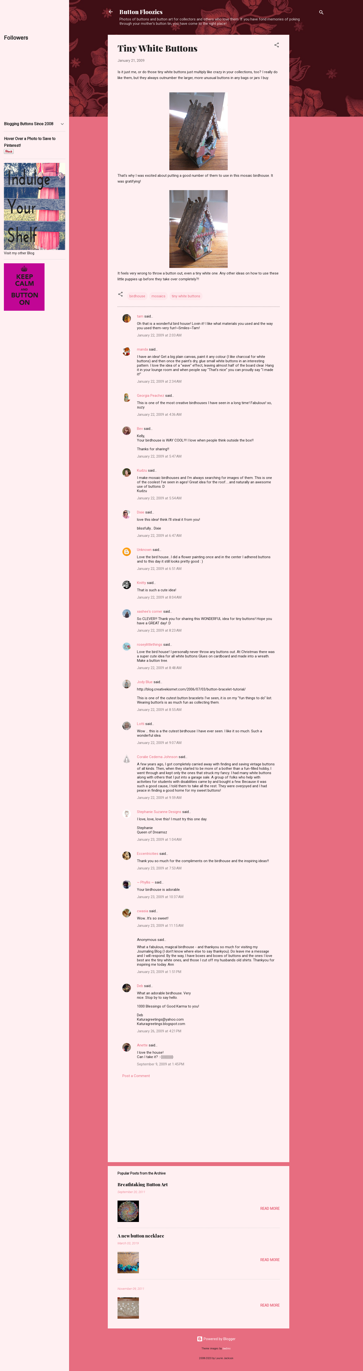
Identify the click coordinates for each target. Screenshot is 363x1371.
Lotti (140, 724)
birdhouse (137, 296)
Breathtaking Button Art (143, 1184)
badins (227, 1348)
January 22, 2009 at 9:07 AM (159, 743)
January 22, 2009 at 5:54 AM (159, 498)
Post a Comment (136, 1076)
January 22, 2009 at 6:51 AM (159, 568)
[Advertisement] (308, 108)
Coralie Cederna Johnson (157, 757)
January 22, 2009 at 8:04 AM (159, 597)
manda (142, 349)
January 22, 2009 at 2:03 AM (159, 335)
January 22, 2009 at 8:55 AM (159, 710)
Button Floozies (141, 12)
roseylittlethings (149, 644)
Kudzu (142, 470)
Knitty (141, 583)
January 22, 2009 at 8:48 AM (159, 668)
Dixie (140, 512)
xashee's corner (149, 611)
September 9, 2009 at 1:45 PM (160, 1064)
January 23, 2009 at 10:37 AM (160, 897)
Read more (270, 1208)
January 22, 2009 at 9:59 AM (159, 798)
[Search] (321, 13)
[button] (277, 46)
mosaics (158, 296)
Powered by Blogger (216, 1339)
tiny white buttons (186, 296)
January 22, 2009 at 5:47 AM (159, 456)
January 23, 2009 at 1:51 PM (159, 972)
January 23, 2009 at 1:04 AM (159, 839)
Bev (140, 428)
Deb (140, 986)
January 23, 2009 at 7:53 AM (159, 868)
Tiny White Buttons (158, 48)
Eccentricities (147, 853)
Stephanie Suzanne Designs (159, 812)
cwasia (142, 911)
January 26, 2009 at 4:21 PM (159, 1031)
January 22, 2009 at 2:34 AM (159, 381)
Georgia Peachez (150, 395)
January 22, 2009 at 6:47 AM (159, 535)
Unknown (144, 550)
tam (140, 316)
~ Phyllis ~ (145, 882)
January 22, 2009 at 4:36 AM (159, 414)
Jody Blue (145, 682)
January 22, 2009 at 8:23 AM (159, 630)
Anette (142, 1045)
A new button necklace (141, 1236)
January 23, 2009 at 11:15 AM (160, 925)
